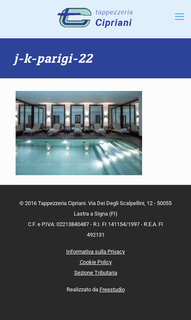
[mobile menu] (179, 17)
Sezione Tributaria (95, 272)
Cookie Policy (96, 262)
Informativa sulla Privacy (95, 251)
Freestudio (112, 289)
